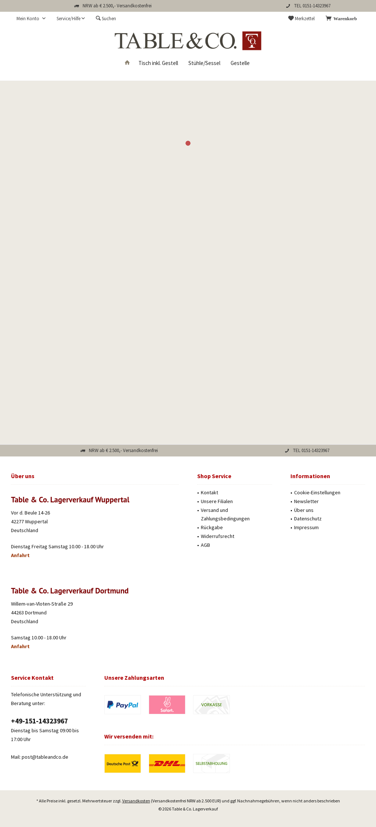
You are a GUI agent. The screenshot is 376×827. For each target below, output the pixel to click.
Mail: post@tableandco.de (39, 757)
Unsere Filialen (217, 501)
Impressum (306, 527)
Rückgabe (212, 527)
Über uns (304, 510)
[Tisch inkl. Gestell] (158, 63)
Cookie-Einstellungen (317, 492)
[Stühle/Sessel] (204, 63)
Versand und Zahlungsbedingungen (225, 514)
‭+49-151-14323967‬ (39, 720)
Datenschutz (308, 518)
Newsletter (306, 501)
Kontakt (209, 492)
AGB (205, 545)
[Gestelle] (240, 63)
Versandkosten (136, 794)
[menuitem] (342, 19)
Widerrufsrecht (217, 536)
